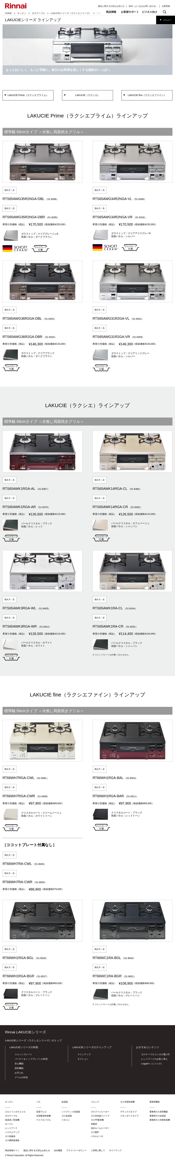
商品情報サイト (12, 1150)
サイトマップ (115, 1150)
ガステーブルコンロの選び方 (155, 1054)
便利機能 (19, 1068)
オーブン (9, 1124)
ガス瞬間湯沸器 (12, 1140)
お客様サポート (130, 11)
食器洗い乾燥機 (12, 1120)
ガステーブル (38, 13)
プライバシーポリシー (76, 1150)
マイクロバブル (43, 1120)
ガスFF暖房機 (97, 1120)
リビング (95, 1102)
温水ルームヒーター (100, 1128)
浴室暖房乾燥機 (43, 1116)
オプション (83, 1059)
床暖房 (94, 1124)
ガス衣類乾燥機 (127, 1102)
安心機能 (19, 1063)
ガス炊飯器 (10, 1136)
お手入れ (19, 1073)
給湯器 (65, 1102)
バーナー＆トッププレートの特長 (31, 1059)
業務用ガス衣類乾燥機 (160, 1120)
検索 (164, 12)
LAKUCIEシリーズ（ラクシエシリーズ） (71, 13)
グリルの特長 (21, 1077)
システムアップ (12, 1132)
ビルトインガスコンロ (15, 1112)
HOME (8, 13)
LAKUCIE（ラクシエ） (87, 95)
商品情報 (111, 11)
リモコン (66, 1120)
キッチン (21, 13)
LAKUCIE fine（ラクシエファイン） (147, 95)
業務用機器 (155, 1102)
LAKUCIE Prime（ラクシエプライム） (28, 95)
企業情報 (166, 6)
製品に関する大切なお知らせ (111, 6)
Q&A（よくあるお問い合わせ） (143, 6)
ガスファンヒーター (100, 1112)
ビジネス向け (149, 11)
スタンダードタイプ (129, 1116)
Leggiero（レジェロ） (152, 1063)
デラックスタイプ (128, 1112)
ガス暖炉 (95, 1132)
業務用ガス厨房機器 (159, 1112)
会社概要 (58, 1150)
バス (38, 1102)
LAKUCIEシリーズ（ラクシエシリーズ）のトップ (33, 1040)
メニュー (167, 20)
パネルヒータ (97, 1136)
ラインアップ (84, 1054)
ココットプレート (23, 1054)
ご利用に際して (98, 1150)
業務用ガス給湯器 (158, 1116)
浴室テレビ (41, 1112)
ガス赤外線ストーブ (100, 1116)
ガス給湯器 (67, 1116)
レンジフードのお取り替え (154, 1059)
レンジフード (11, 1128)
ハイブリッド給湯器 (71, 1112)
